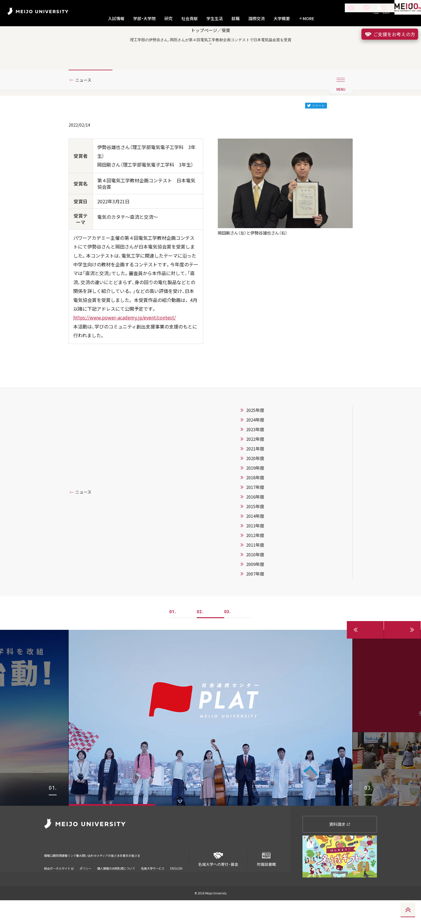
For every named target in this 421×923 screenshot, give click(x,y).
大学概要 (282, 18)
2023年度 (255, 452)
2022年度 (255, 461)
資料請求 (339, 846)
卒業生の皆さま (179, 874)
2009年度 (255, 586)
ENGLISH (176, 883)
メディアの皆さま (146, 874)
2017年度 (255, 509)
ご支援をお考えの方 (389, 34)
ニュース (85, 102)
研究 (168, 18)
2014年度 (255, 538)
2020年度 (255, 481)
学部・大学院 (144, 18)
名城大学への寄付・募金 (218, 879)
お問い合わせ (115, 874)
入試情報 (116, 18)
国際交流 (256, 18)
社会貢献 (189, 18)
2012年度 (255, 558)
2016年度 (255, 519)
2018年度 (255, 500)
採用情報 (71, 874)
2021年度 (255, 471)
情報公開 (51, 874)
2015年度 (255, 529)
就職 (236, 18)
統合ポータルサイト (59, 883)
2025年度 (255, 432)
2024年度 (255, 442)
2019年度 (255, 490)
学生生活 (214, 18)
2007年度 (255, 596)
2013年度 (255, 548)
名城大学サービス (152, 883)
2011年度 (255, 567)
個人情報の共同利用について (116, 883)
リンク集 (91, 874)
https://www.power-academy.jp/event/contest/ (124, 340)
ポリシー (85, 883)
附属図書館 (266, 879)
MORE (306, 18)
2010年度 (255, 577)
